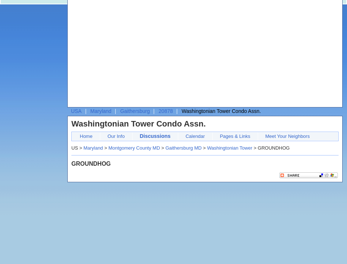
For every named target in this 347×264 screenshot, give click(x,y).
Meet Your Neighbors (287, 136)
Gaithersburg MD (183, 148)
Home (86, 136)
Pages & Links (235, 136)
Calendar (195, 136)
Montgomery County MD (134, 148)
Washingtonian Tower (230, 148)
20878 (165, 111)
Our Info (116, 136)
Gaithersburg (135, 111)
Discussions (155, 136)
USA (76, 111)
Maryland (101, 111)
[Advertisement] (141, 55)
